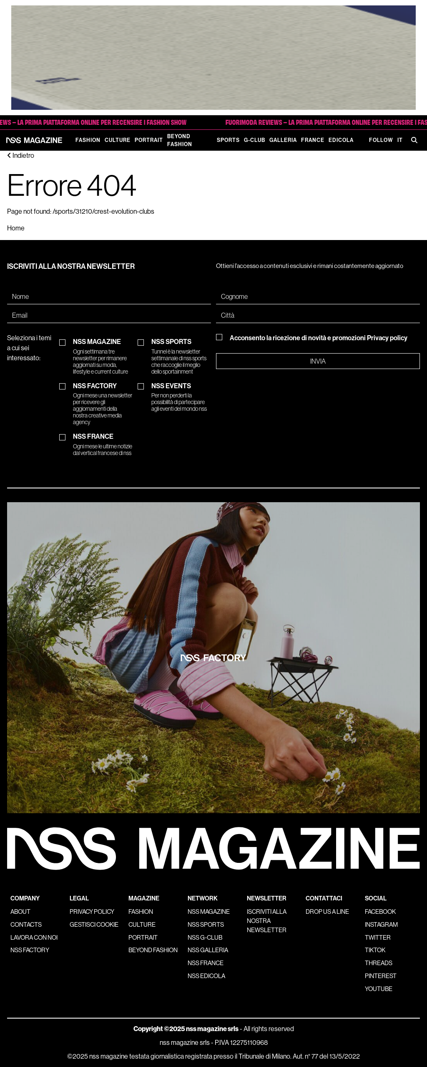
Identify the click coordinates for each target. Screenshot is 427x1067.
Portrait (149, 140)
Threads (378, 963)
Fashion (87, 140)
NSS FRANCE (102, 444)
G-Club (254, 140)
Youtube (378, 989)
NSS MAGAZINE (102, 356)
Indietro (20, 155)
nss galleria (208, 950)
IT (400, 140)
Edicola (341, 140)
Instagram (381, 924)
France (312, 140)
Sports (228, 140)
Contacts (26, 924)
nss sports (206, 924)
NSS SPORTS (181, 356)
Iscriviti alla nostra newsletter (266, 920)
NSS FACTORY (102, 404)
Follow (381, 140)
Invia (318, 361)
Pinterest (381, 976)
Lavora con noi (34, 937)
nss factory (29, 950)
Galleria (283, 140)
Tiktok (375, 950)
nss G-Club (205, 937)
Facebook (380, 911)
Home (16, 228)
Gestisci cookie (94, 924)
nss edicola (206, 976)
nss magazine (209, 911)
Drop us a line (327, 911)
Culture (118, 140)
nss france (206, 963)
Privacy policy (387, 338)
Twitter (378, 937)
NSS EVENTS (181, 397)
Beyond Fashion (179, 140)
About (20, 911)
